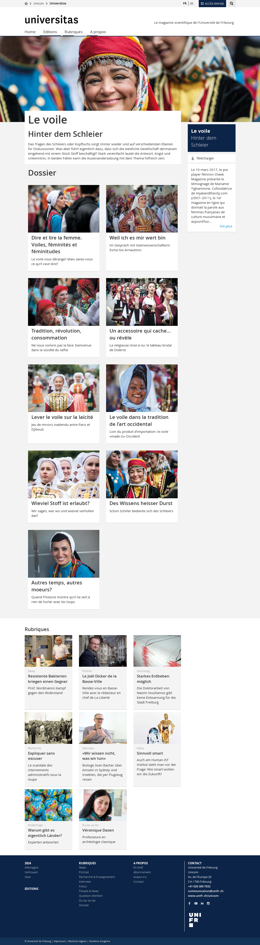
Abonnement (142, 872)
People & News (88, 891)
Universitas (58, 3)
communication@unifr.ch (205, 891)
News (82, 867)
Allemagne (31, 867)
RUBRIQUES (87, 863)
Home (30, 31)
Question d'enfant (91, 896)
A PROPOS (140, 863)
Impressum (60, 941)
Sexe (28, 877)
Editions (50, 31)
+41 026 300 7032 (199, 886)
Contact (138, 882)
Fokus (83, 886)
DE (191, 3)
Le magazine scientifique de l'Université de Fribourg (194, 22)
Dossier (84, 905)
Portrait (84, 872)
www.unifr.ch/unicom (203, 896)
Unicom (38, 3)
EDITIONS (31, 889)
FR (185, 3)
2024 (28, 863)
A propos (98, 31)
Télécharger (205, 158)
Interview (85, 882)
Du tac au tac (87, 900)
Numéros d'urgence (99, 941)
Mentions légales (77, 941)
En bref (138, 867)
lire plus (226, 226)
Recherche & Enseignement (97, 877)
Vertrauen (31, 872)
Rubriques (74, 31)
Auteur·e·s (140, 877)
